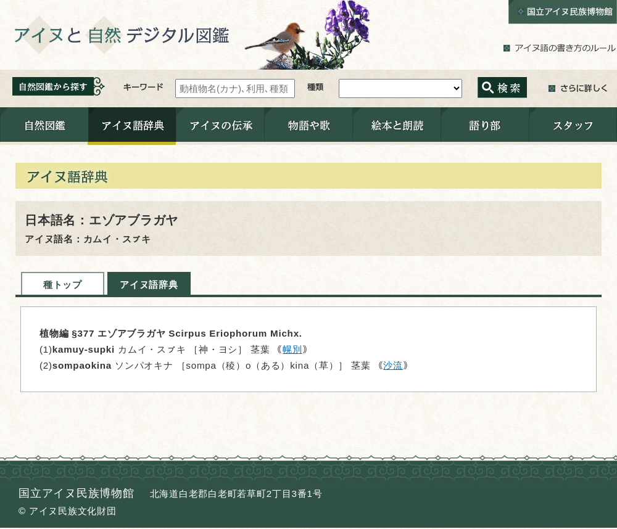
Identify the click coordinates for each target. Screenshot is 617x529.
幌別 (292, 349)
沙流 (393, 365)
